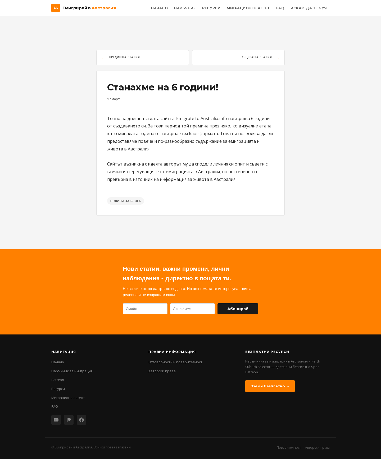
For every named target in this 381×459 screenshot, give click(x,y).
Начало (159, 8)
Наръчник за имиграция (72, 371)
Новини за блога (125, 201)
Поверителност (289, 447)
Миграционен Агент (248, 8)
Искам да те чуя (309, 8)
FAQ (280, 8)
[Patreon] (69, 420)
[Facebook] (81, 420)
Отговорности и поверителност (175, 362)
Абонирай (237, 308)
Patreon (57, 379)
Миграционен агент (68, 397)
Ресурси (211, 8)
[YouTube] (56, 420)
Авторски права (162, 371)
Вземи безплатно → (270, 386)
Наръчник (185, 8)
